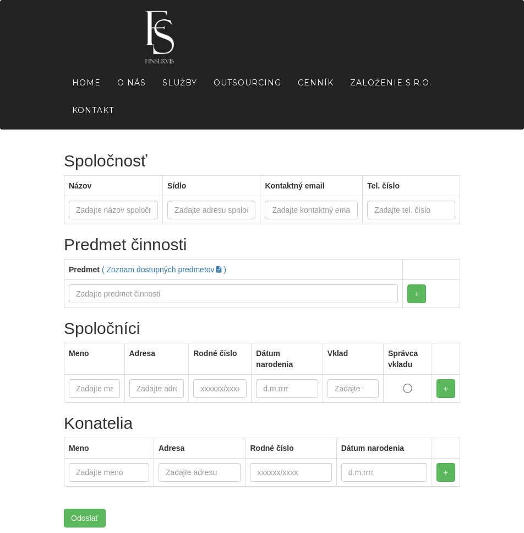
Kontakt (93, 110)
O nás (131, 83)
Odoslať (85, 518)
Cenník (316, 83)
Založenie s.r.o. (391, 83)
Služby (179, 83)
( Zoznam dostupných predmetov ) (164, 269)
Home (86, 83)
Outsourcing (247, 83)
